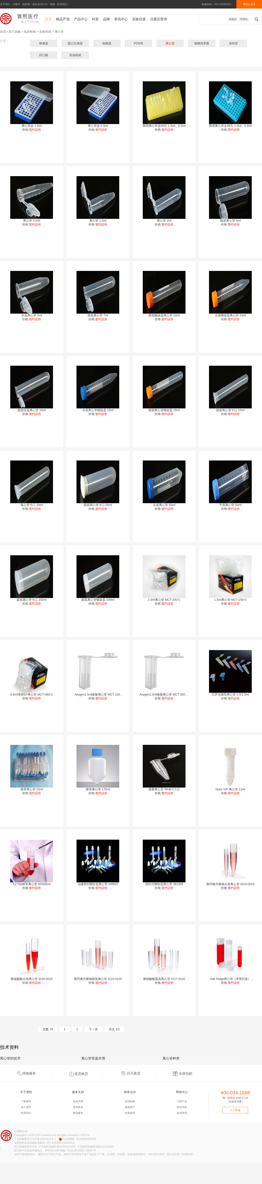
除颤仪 (233, 19)
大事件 (16, 4)
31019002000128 (86, 1138)
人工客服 (235, 1110)
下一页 (93, 1029)
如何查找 (182, 1112)
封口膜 (43, 55)
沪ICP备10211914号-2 (43, 1138)
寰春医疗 (130, 1107)
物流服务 (78, 1112)
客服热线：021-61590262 (216, 4)
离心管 (59, 31)
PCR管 (138, 43)
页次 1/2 (114, 1029)
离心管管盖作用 (93, 1058)
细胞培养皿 (201, 43)
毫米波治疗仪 (40, 4)
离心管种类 (171, 1058)
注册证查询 (158, 19)
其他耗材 (75, 55)
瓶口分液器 (75, 43)
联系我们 (62, 4)
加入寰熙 (26, 1107)
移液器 (43, 43)
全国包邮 (182, 1073)
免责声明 (78, 1101)
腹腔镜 (26, 4)
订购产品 (182, 1101)
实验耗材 (45, 31)
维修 (52, 4)
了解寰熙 (26, 1101)
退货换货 (78, 1073)
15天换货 (130, 1073)
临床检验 (30, 31)
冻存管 (233, 43)
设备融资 (130, 1112)
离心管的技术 (10, 1058)
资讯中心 (121, 19)
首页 (48, 19)
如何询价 (182, 1107)
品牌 (106, 19)
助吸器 (106, 43)
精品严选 (63, 19)
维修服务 (26, 1073)
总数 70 (48, 1029)
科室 (95, 19)
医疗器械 (15, 31)
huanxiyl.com (48, 1135)
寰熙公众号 (249, 4)
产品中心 (81, 19)
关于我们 (5, 4)
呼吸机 (244, 19)
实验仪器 (139, 19)
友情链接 (130, 1101)
